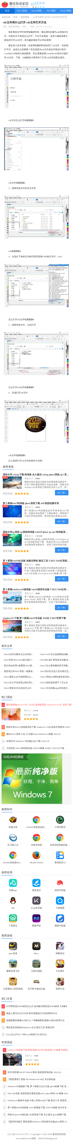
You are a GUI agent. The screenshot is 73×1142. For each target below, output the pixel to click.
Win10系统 (36, 11)
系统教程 (25, 17)
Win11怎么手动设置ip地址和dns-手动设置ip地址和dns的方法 (32, 682)
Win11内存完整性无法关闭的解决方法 (22, 654)
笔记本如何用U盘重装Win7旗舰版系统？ (23, 665)
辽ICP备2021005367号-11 (19, 1134)
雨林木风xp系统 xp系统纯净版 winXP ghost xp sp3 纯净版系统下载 (38, 532)
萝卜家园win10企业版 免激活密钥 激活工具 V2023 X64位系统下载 (37, 560)
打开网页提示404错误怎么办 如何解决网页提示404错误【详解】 (35, 1006)
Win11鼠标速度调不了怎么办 (54, 682)
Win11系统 (22, 11)
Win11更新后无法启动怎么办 (18, 688)
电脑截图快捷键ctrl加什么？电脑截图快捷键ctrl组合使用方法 (33, 1020)
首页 (7, 11)
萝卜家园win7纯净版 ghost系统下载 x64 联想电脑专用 (31, 503)
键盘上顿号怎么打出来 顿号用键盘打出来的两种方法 (29, 1013)
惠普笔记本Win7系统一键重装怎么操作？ (24, 671)
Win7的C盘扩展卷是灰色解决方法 (56, 660)
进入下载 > (61, 493)
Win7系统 (51, 11)
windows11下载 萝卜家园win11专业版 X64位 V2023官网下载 (34, 618)
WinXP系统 (65, 11)
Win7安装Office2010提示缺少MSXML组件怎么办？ (28, 660)
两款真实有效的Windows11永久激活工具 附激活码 (28, 1027)
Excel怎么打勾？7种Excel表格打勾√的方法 (24, 1035)
